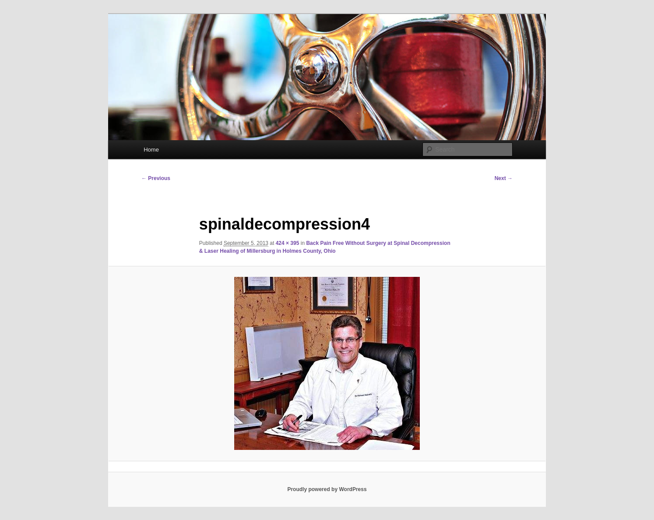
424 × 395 (287, 243)
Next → (504, 178)
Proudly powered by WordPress (326, 489)
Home (151, 149)
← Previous (155, 178)
